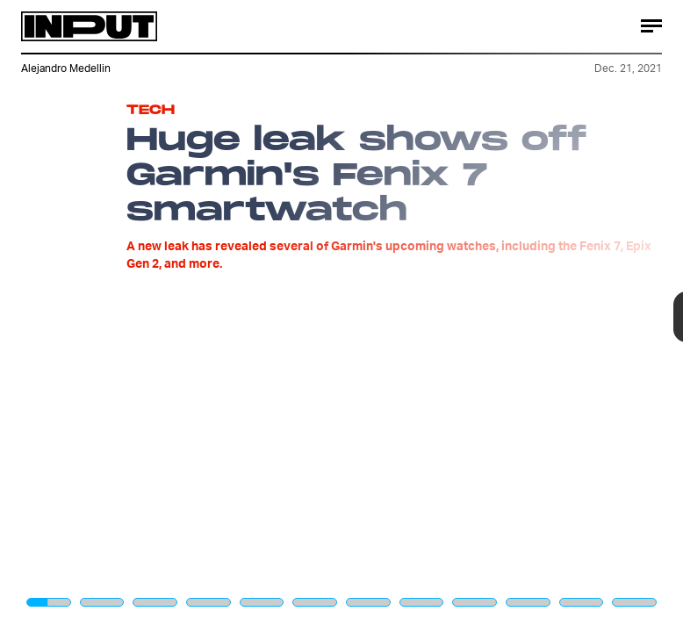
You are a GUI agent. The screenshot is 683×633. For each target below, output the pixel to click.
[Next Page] (454, 316)
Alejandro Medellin (66, 68)
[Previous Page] (113, 316)
